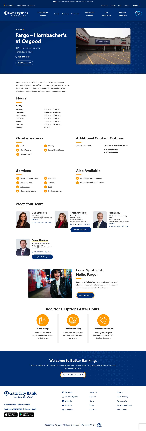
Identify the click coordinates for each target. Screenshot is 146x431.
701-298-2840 (37, 252)
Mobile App (43, 328)
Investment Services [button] (86, 13)
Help (119, 5)
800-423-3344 (24, 404)
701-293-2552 (76, 224)
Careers (113, 5)
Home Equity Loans (28, 191)
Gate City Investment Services (92, 182)
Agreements (122, 401)
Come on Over (84, 295)
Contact (126, 5)
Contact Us (29, 409)
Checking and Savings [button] (40, 13)
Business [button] (62, 14)
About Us (104, 5)
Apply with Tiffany (80, 229)
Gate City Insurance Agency (91, 178)
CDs (50, 187)
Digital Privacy (122, 397)
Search (136, 5)
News (92, 401)
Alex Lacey (114, 212)
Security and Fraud (124, 405)
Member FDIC (87, 425)
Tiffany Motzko (78, 212)
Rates (92, 405)
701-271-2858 (114, 226)
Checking (52, 178)
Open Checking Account (72, 375)
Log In (135, 14)
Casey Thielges (40, 240)
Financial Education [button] (120, 13)
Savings (51, 182)
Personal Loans (26, 182)
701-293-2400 (10, 404)
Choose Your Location (25, 5)
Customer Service (103, 328)
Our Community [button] (103, 13)
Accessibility (122, 410)
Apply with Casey (41, 257)
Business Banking (55, 191)
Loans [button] (54, 14)
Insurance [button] (72, 14)
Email (48, 222)
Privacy (120, 392)
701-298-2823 (37, 222)
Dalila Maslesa (39, 212)
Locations (8, 5)
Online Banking (73, 328)
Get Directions (23, 63)
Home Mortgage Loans (29, 178)
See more (35, 219)
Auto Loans (25, 187)
